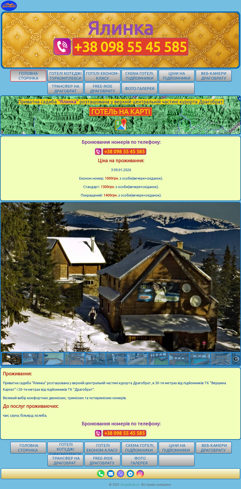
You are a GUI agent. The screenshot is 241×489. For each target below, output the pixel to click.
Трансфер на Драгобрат (65, 88)
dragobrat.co (129, 484)
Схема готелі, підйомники (139, 75)
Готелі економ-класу (102, 75)
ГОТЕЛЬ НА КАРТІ (121, 112)
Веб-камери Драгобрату (213, 75)
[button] (7, 277)
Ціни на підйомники (177, 75)
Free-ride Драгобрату (102, 88)
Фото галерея (139, 88)
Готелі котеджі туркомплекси (65, 75)
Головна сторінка (28, 75)
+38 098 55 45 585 (130, 46)
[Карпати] (9, 5)
